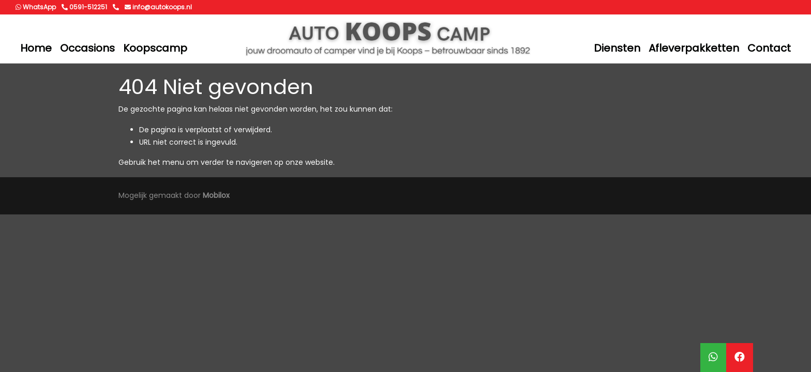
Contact (769, 48)
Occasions (87, 48)
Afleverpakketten (694, 48)
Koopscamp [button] (155, 48)
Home (36, 48)
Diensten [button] (617, 48)
